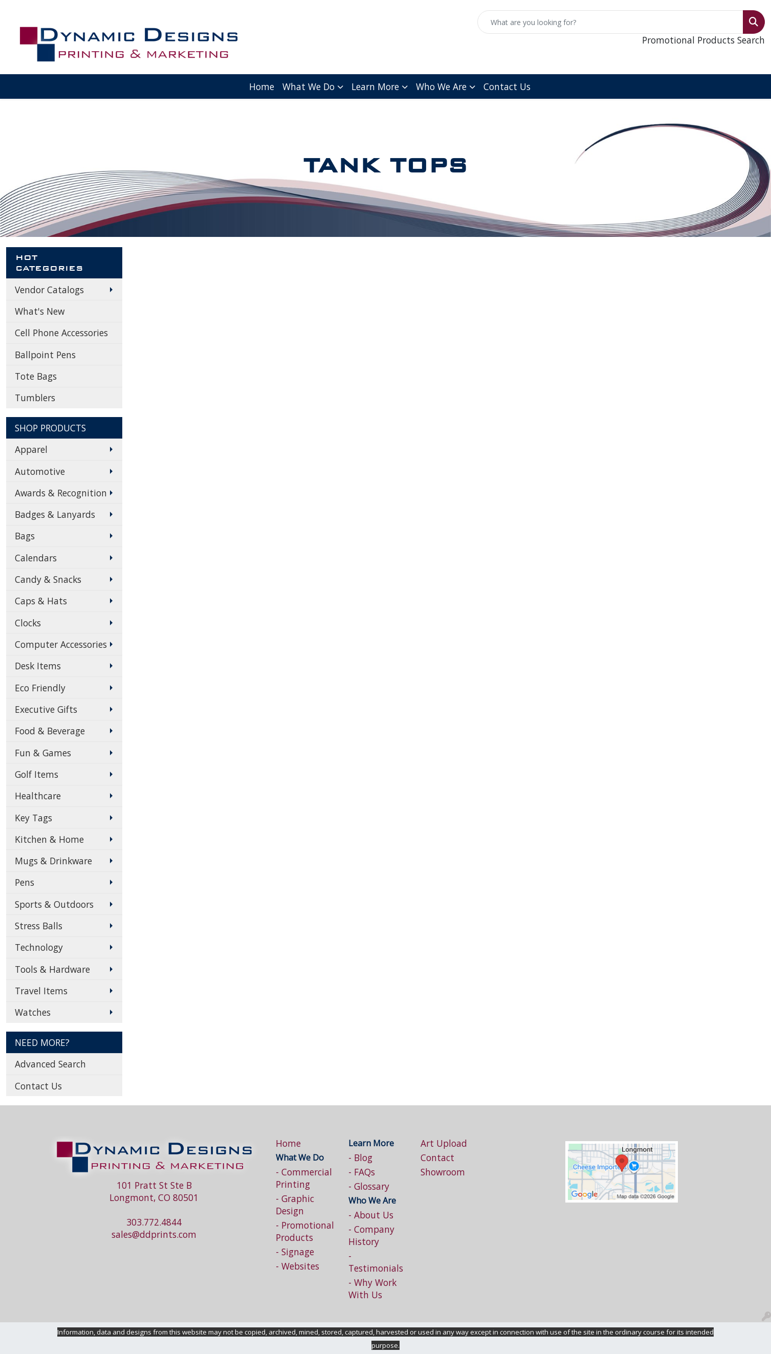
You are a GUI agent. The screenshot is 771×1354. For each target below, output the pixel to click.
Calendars (36, 558)
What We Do (308, 86)
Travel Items (41, 991)
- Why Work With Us (372, 1288)
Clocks (28, 623)
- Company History (371, 1235)
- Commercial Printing (304, 1178)
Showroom (443, 1172)
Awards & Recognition (61, 493)
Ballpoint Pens (45, 354)
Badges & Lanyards (55, 514)
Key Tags (33, 818)
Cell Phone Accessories (61, 332)
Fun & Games (43, 753)
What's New (39, 311)
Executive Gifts (46, 709)
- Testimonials (375, 1262)
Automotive (40, 471)
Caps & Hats (41, 601)
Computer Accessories (61, 644)
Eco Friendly (40, 688)
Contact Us (507, 86)
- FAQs (361, 1172)
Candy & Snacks (48, 579)
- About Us (370, 1215)
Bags (25, 536)
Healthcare (38, 796)
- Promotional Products (305, 1231)
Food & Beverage (50, 731)
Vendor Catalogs (49, 289)
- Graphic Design (295, 1204)
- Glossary (368, 1186)
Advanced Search (50, 1064)
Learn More (375, 86)
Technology (39, 947)
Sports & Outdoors (54, 904)
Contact (437, 1157)
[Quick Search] (610, 22)
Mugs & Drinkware (53, 861)
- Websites (297, 1266)
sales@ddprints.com (154, 1234)
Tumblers (35, 397)
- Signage (295, 1252)
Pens (24, 882)
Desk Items (38, 666)
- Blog (360, 1157)
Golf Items (36, 774)
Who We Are (441, 86)
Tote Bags (36, 376)
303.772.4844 (154, 1222)
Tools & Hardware (52, 969)
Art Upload (444, 1143)
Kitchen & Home (49, 839)
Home (261, 86)
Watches (33, 1012)
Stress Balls (38, 926)
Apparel (31, 449)
